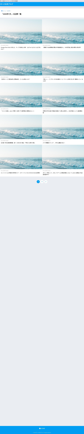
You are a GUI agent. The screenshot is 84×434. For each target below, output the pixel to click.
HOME (42, 428)
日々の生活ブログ (6, 4)
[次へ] (45, 181)
